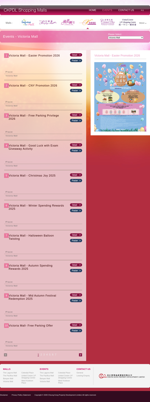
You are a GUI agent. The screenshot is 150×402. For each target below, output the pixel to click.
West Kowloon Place (27, 382)
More (142, 23)
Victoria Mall (8, 381)
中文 (142, 10)
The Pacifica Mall (10, 376)
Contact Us (126, 10)
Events (107, 10)
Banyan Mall (8, 379)
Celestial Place (27, 373)
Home (92, 10)
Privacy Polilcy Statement (21, 395)
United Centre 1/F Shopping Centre (28, 377)
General (80, 373)
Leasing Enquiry (83, 376)
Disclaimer (4, 395)
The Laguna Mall (10, 373)
